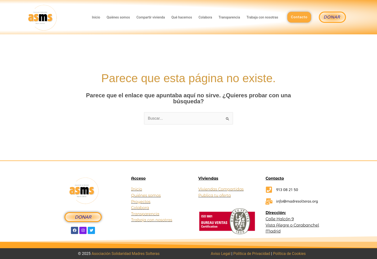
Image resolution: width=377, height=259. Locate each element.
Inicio (96, 17)
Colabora (205, 17)
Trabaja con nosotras (262, 17)
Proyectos (140, 201)
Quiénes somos (118, 17)
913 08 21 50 (287, 189)
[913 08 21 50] (268, 189)
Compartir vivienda (150, 17)
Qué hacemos (181, 17)
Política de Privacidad (251, 253)
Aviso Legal (221, 253)
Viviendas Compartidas (221, 189)
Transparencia (229, 17)
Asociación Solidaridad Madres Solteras (126, 253)
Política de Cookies (289, 253)
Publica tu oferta (214, 195)
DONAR (83, 217)
